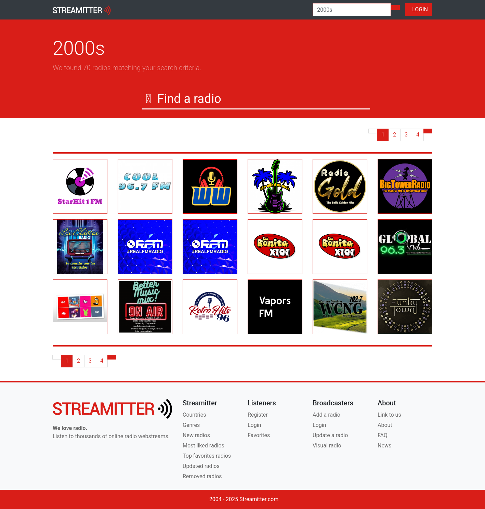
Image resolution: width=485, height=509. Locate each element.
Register (258, 415)
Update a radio (330, 435)
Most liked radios (203, 445)
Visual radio (327, 445)
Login (254, 425)
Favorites (259, 435)
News (384, 445)
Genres (191, 425)
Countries (194, 415)
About (385, 425)
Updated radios (201, 466)
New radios (196, 435)
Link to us (389, 415)
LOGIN (418, 9)
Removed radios (202, 476)
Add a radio (326, 415)
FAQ (383, 435)
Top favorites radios (207, 456)
